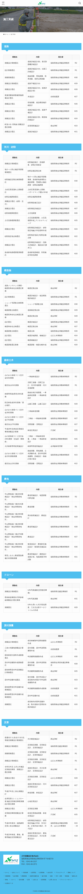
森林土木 (74, 876)
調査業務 (24, 876)
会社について (16, 872)
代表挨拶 (25, 872)
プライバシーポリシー (66, 879)
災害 (28, 879)
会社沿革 (50, 872)
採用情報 (43, 879)
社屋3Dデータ (9, 883)
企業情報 (41, 872)
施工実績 (44, 876)
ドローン (13, 879)
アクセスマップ (60, 872)
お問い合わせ (53, 879)
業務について (71, 872)
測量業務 (7, 876)
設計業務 (15, 876)
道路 (51, 876)
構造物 (67, 876)
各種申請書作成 (34, 876)
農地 (6, 879)
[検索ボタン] (80, 3)
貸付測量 (21, 879)
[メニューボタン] (3, 3)
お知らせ (35, 879)
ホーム (7, 872)
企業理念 (33, 872)
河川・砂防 (59, 876)
